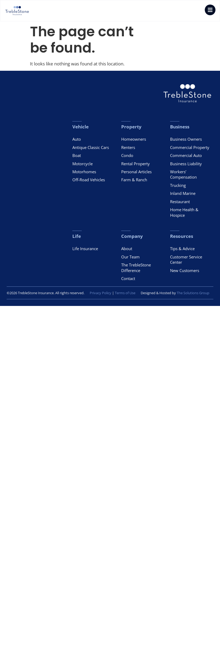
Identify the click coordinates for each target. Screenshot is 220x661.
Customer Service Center (186, 259)
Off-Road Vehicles (88, 179)
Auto (76, 139)
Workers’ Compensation (183, 174)
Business (179, 127)
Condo (127, 155)
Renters (128, 147)
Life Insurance (85, 248)
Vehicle (80, 127)
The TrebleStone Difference (136, 267)
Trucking (178, 185)
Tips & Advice (182, 248)
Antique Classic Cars (90, 147)
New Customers (184, 270)
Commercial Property (189, 147)
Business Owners (186, 139)
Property (131, 127)
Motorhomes (84, 171)
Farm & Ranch (134, 179)
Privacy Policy (100, 293)
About (126, 248)
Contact (128, 278)
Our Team (130, 256)
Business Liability (186, 163)
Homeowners (133, 139)
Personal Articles (136, 171)
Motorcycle (82, 163)
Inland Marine (182, 193)
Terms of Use (125, 293)
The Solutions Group (193, 293)
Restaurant (180, 201)
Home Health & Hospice (184, 212)
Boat (76, 155)
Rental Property (135, 163)
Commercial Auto (186, 155)
